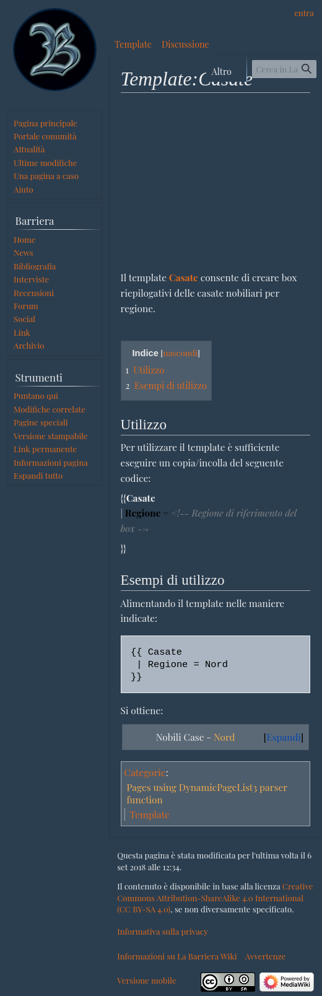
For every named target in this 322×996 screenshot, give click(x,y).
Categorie (145, 772)
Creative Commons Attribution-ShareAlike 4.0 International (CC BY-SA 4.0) (215, 897)
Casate (183, 277)
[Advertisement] (216, 181)
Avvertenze (265, 956)
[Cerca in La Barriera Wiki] (284, 69)
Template (149, 814)
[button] (38, 475)
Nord (224, 736)
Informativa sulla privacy (162, 931)
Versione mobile (146, 980)
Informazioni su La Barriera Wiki (177, 956)
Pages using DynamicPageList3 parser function (206, 792)
